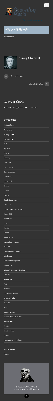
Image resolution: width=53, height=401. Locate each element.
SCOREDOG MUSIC (25, 387)
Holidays (7, 228)
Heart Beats (8, 218)
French (6, 195)
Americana (8, 130)
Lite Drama (8, 256)
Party (5, 284)
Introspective (8, 237)
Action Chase (9, 125)
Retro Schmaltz (9, 298)
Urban (6, 345)
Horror (6, 233)
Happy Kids (8, 214)
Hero (5, 223)
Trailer (6, 335)
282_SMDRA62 (13, 76)
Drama (6, 186)
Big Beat (7, 148)
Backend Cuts (9, 139)
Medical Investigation (12, 261)
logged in (18, 107)
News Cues (8, 279)
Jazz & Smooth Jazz (11, 242)
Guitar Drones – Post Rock (13, 209)
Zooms (6, 354)
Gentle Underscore (10, 200)
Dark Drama (8, 167)
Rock (5, 307)
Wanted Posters (9, 349)
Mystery (7, 275)
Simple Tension (9, 312)
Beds (5, 144)
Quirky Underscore (11, 293)
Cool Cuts (7, 163)
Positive (7, 289)
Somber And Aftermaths (12, 317)
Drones (6, 190)
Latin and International (12, 251)
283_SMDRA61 (17, 30)
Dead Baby (8, 176)
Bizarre (6, 153)
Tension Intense (9, 331)
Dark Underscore (10, 172)
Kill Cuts (7, 247)
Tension (6, 326)
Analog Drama (9, 134)
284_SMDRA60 (39, 84)
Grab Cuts (7, 205)
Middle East (8, 265)
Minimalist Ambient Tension (14, 270)
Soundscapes (8, 321)
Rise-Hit (7, 303)
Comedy (7, 158)
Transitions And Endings (13, 340)
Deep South (8, 181)
